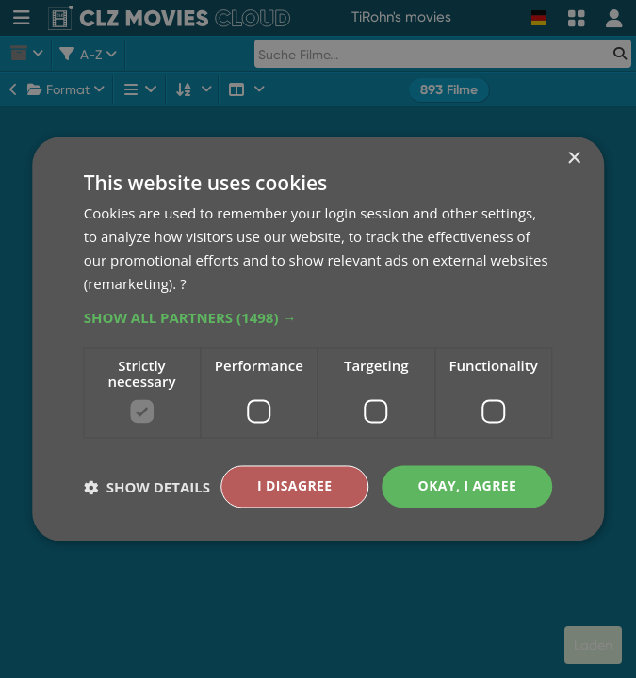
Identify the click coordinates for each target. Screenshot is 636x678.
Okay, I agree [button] (467, 486)
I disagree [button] (295, 486)
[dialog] (318, 339)
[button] (318, 318)
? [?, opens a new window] (183, 283)
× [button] (573, 159)
